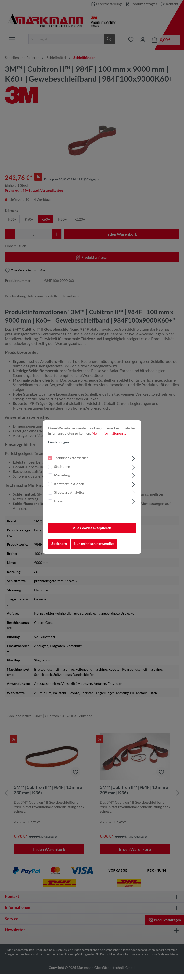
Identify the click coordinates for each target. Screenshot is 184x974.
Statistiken (62, 466)
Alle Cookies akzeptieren (92, 528)
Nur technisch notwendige (94, 543)
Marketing (62, 475)
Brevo (58, 501)
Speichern (59, 543)
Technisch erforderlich (71, 458)
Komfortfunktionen (69, 484)
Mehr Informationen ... (109, 433)
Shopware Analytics (69, 492)
